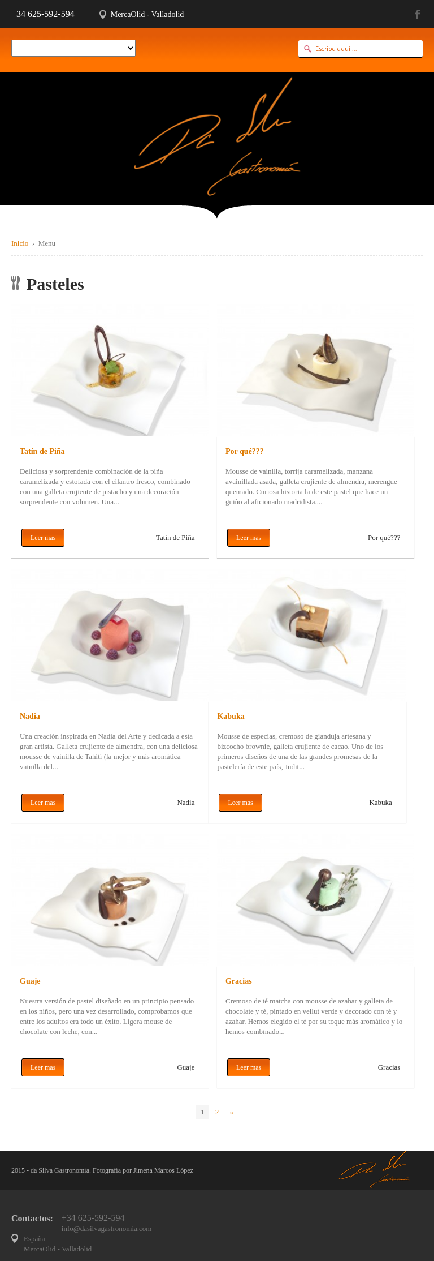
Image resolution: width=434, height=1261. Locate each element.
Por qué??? (244, 451)
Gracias (238, 981)
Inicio (19, 243)
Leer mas (43, 538)
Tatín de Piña (42, 451)
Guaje (30, 981)
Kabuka (230, 716)
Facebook (419, 14)
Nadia (30, 716)
